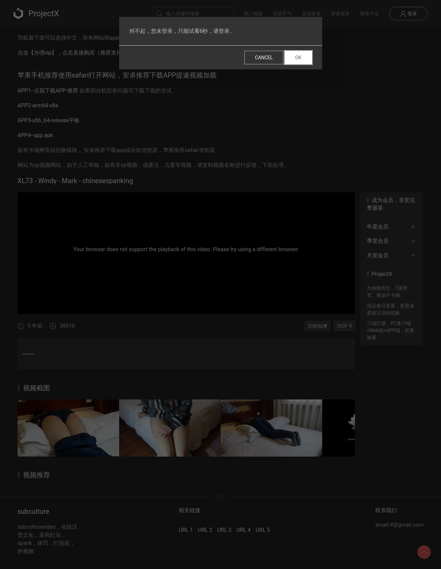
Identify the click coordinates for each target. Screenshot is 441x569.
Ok (298, 57)
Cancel (264, 57)
